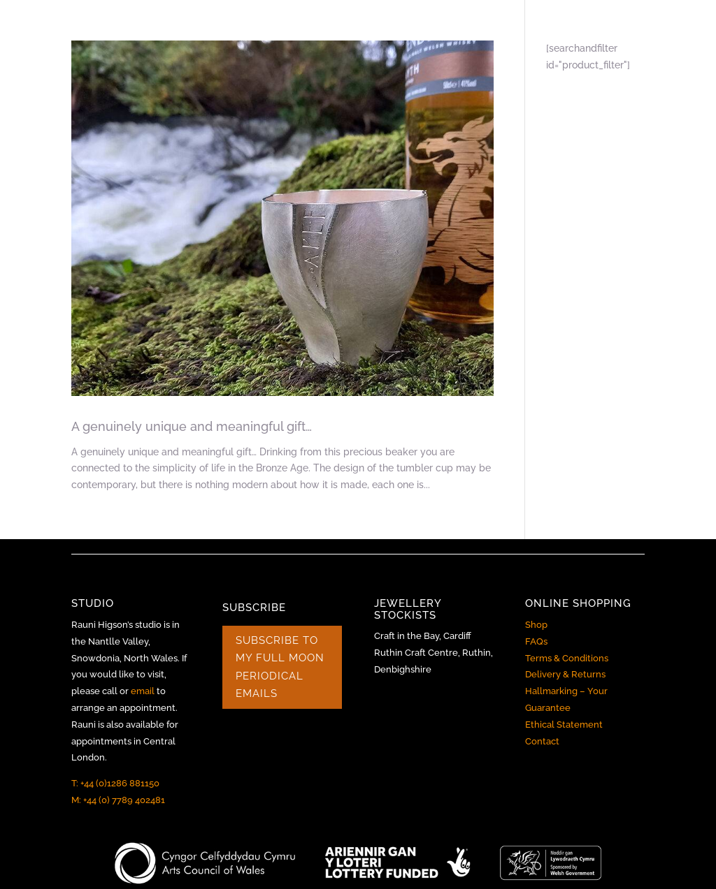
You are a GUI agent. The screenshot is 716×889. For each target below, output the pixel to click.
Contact (542, 741)
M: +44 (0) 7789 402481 (118, 800)
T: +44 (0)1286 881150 (115, 783)
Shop (536, 624)
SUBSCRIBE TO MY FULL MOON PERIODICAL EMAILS (280, 667)
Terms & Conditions (566, 658)
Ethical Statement (564, 724)
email (143, 691)
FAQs (536, 641)
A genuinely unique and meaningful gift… (191, 426)
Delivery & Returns (565, 674)
